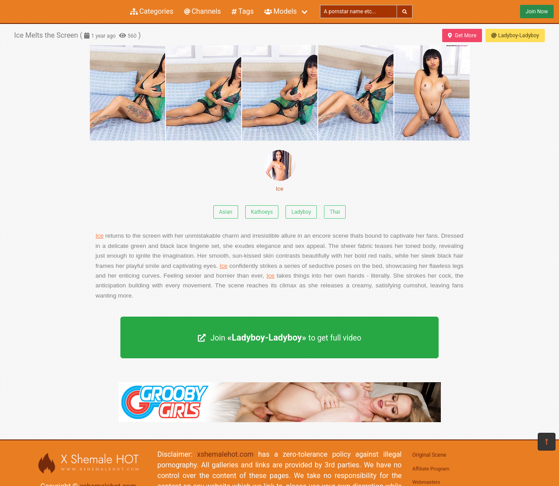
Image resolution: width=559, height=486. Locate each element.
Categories (151, 11)
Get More (462, 35)
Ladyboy (301, 212)
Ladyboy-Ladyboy (515, 35)
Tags (242, 11)
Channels (202, 11)
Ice (279, 171)
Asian (225, 212)
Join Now (537, 11)
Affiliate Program (431, 469)
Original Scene (430, 455)
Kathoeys (262, 212)
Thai (335, 212)
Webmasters (426, 482)
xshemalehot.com (225, 454)
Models (280, 11)
